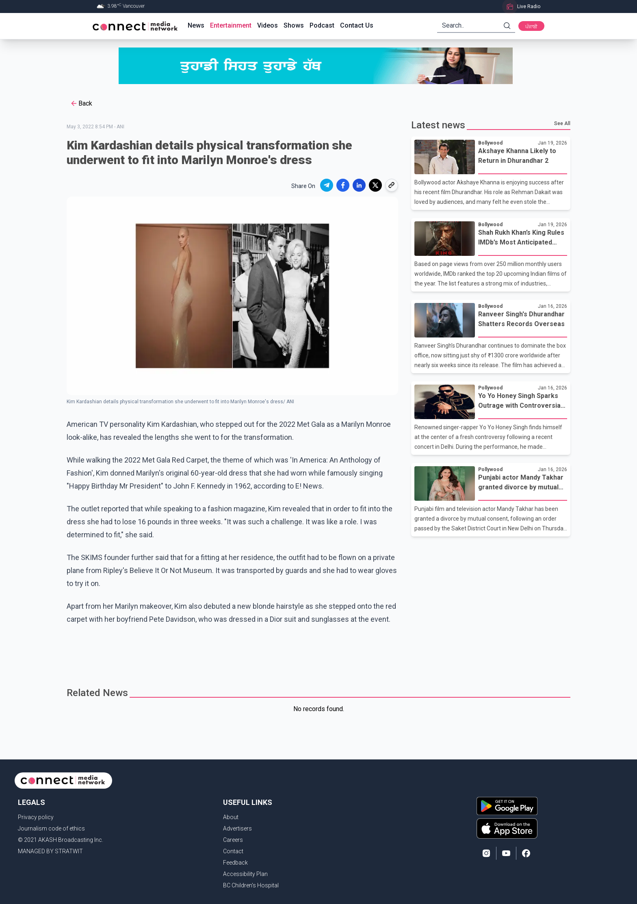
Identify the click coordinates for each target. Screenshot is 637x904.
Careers (233, 840)
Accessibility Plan (245, 874)
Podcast (322, 25)
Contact (233, 851)
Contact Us (356, 25)
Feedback (235, 862)
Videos (267, 25)
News (196, 25)
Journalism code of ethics (51, 828)
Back (81, 103)
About (230, 817)
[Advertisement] (316, 652)
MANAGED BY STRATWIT (50, 851)
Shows (294, 25)
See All (562, 123)
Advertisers (237, 828)
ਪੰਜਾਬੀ (531, 27)
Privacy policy (36, 817)
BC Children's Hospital (251, 885)
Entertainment (230, 25)
